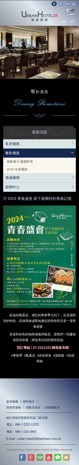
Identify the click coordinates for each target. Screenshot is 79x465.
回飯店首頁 (33, 407)
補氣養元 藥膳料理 (20, 161)
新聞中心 (12, 187)
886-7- (27, 424)
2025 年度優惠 (17, 169)
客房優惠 (12, 144)
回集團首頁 (52, 407)
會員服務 (12, 401)
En (67, 3)
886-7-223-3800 (25, 431)
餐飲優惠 (12, 153)
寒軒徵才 (29, 401)
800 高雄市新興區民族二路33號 (27, 417)
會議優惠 (12, 178)
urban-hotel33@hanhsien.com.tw (39, 438)
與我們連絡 (13, 407)
